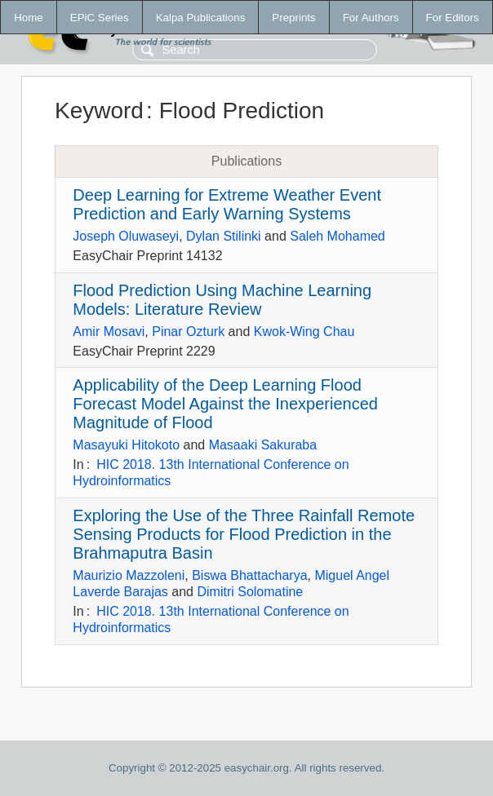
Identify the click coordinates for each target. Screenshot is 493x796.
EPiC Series (99, 17)
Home (28, 17)
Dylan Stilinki (223, 236)
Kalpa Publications (201, 17)
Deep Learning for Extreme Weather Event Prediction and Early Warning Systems (227, 204)
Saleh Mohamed (337, 236)
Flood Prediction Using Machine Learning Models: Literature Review (222, 299)
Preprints (293, 17)
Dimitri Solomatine (250, 592)
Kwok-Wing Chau (304, 331)
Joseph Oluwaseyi (126, 236)
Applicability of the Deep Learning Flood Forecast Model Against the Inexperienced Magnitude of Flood (225, 403)
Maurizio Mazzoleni (128, 575)
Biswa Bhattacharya (249, 575)
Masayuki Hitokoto (126, 445)
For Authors (371, 17)
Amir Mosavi (108, 331)
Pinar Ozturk (188, 331)
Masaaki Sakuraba (263, 445)
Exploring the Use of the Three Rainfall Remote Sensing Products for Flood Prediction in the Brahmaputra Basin (244, 534)
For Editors (452, 17)
